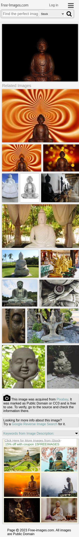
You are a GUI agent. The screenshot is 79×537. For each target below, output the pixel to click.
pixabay (62, 399)
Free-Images (14, 5)
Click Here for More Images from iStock (32, 440)
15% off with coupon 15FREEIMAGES (32, 444)
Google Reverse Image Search (34, 424)
